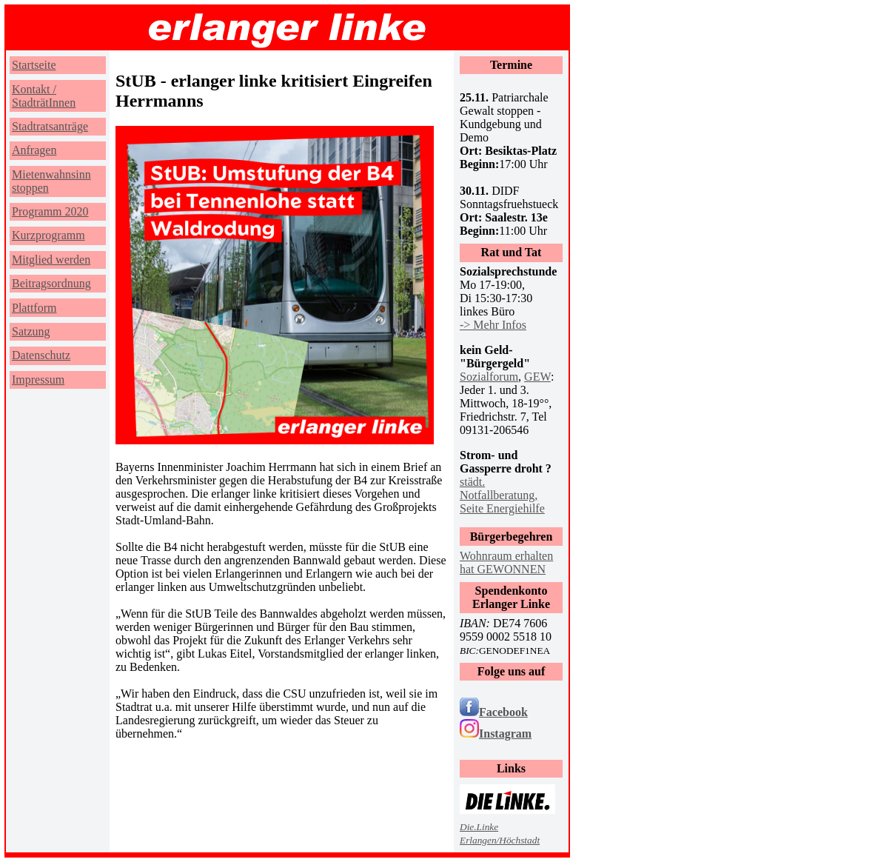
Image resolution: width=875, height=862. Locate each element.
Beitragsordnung (51, 283)
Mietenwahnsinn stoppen (51, 181)
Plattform (34, 307)
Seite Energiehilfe (502, 508)
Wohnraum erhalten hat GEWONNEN (506, 562)
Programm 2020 (50, 211)
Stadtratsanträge (50, 126)
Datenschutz (41, 355)
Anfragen (34, 150)
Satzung (31, 331)
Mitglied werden (51, 259)
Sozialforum (489, 376)
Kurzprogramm (48, 235)
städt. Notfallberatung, (498, 488)
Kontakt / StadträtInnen (44, 96)
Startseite (34, 65)
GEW (537, 376)
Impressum (38, 379)
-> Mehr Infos (493, 324)
